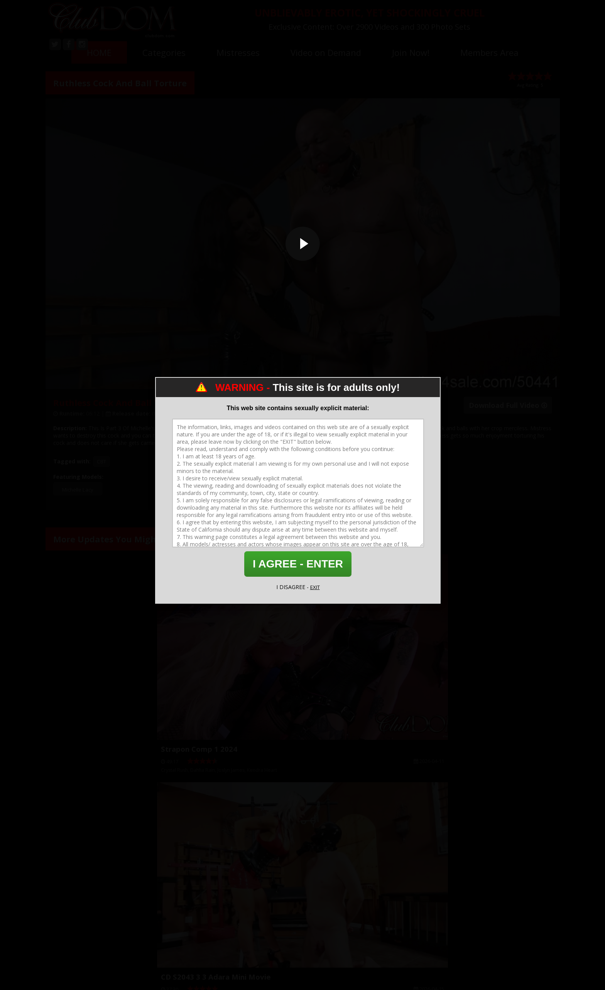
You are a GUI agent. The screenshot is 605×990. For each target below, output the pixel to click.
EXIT (315, 587)
